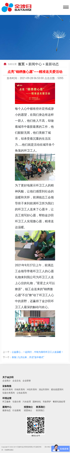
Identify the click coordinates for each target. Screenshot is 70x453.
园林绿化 (37, 401)
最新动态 (6, 410)
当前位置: (12, 64)
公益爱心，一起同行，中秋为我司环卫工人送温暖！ (37, 352)
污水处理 (27, 401)
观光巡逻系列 (57, 389)
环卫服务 (6, 401)
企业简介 (6, 381)
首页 (21, 64)
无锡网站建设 (8, 450)
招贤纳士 (28, 410)
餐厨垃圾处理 (59, 401)
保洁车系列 (7, 389)
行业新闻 (17, 410)
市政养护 (47, 401)
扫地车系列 (20, 389)
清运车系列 (44, 389)
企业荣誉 (27, 381)
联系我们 (40, 410)
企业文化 (17, 381)
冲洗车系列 (32, 389)
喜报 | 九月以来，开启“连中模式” (28, 357)
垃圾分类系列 (8, 393)
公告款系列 (22, 393)
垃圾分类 (17, 401)
